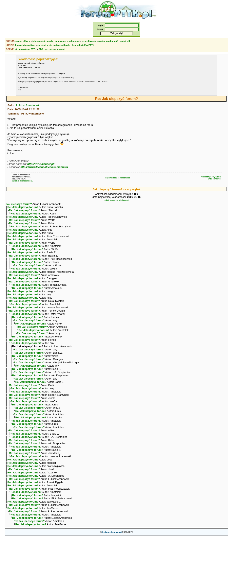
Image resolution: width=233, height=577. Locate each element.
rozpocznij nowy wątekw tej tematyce (211, 178)
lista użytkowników (25, 45)
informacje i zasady (42, 41)
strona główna (23, 41)
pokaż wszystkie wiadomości (116, 200)
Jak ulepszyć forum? (19, 204)
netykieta (50, 49)
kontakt (61, 49)
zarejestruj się (44, 45)
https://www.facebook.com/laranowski (44, 167)
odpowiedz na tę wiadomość (117, 178)
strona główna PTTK (25, 49)
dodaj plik (125, 41)
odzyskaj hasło (62, 45)
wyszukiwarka (89, 41)
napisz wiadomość (108, 41)
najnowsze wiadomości (67, 41)
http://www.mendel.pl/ (40, 163)
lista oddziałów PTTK (83, 45)
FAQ (40, 49)
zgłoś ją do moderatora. (22, 181)
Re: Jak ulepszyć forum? (22, 207)
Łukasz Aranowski (27, 105)
